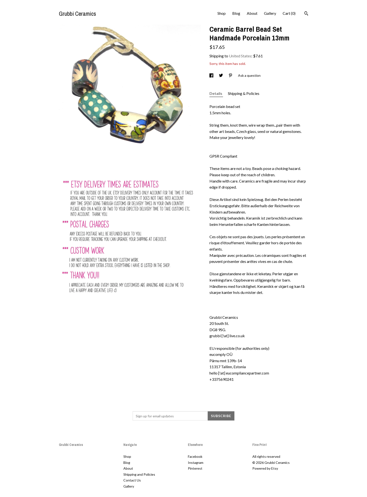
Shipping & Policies (243, 93)
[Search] (306, 14)
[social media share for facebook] (211, 75)
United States (240, 56)
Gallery (270, 13)
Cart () (289, 13)
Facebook (195, 456)
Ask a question (249, 75)
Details (216, 93)
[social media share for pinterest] (231, 75)
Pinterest (195, 468)
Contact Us (132, 480)
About (252, 13)
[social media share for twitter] (221, 75)
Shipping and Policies (139, 474)
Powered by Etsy (265, 468)
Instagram (195, 462)
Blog (236, 13)
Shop (221, 13)
